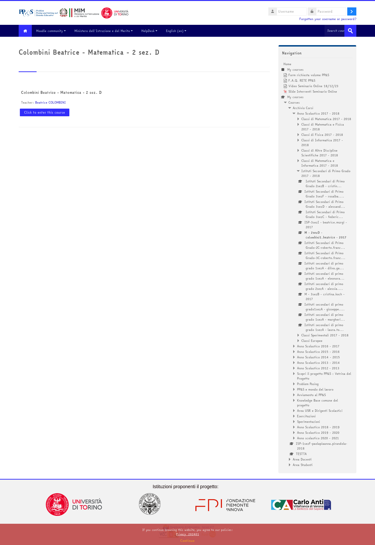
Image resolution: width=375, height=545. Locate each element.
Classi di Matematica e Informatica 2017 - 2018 (319, 163)
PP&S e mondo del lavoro (315, 389)
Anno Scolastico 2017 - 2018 (318, 113)
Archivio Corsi (303, 108)
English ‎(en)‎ (176, 30)
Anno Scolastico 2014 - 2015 (318, 357)
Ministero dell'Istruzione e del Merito (103, 30)
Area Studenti (303, 464)
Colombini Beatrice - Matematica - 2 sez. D (61, 92)
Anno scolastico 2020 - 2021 (318, 438)
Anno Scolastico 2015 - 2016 (318, 351)
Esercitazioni (306, 416)
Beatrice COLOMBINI (50, 102)
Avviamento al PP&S (311, 394)
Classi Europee (311, 340)
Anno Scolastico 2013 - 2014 (318, 362)
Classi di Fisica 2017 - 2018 (322, 134)
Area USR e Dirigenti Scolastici (319, 410)
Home (287, 64)
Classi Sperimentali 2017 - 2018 (324, 335)
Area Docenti (302, 459)
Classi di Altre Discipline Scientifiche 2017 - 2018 (319, 153)
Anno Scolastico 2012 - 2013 (318, 368)
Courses (294, 102)
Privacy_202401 (187, 534)
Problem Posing (308, 383)
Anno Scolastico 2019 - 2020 (318, 432)
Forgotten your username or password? (327, 19)
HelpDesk (149, 30)
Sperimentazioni (308, 421)
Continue (187, 540)
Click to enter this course (44, 112)
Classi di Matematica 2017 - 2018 (326, 118)
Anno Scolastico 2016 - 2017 (318, 346)
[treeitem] (317, 264)
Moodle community (51, 30)
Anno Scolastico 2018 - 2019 (318, 427)
